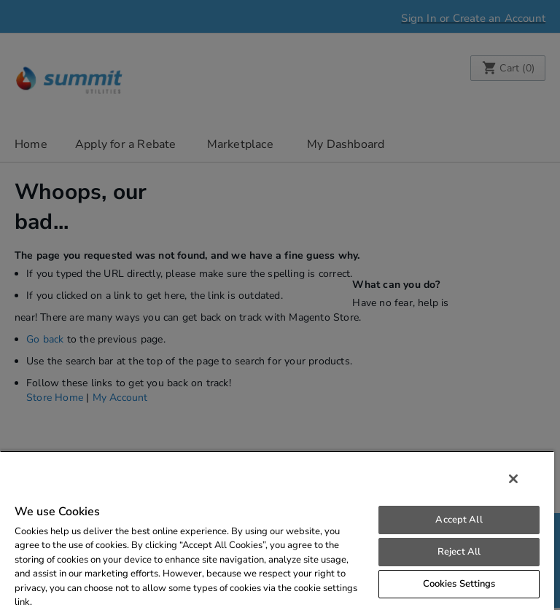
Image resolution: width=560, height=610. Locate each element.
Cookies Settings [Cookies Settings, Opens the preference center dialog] (459, 583)
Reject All (459, 551)
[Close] (513, 479)
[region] (277, 530)
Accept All (458, 519)
